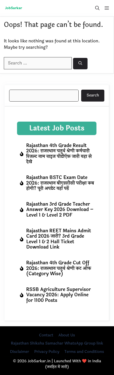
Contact (46, 335)
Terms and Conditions (84, 352)
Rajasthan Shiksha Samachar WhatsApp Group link (57, 343)
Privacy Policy (46, 352)
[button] (97, 8)
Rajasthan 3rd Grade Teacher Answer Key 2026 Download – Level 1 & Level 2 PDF (59, 210)
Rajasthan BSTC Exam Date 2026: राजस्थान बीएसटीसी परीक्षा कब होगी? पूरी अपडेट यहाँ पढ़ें (60, 183)
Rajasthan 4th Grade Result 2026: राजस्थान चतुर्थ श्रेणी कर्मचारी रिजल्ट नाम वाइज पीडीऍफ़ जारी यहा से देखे (59, 154)
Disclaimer (19, 352)
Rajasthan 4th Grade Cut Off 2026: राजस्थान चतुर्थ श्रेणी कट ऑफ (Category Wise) (58, 268)
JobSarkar (13, 8)
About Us (66, 335)
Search (93, 95)
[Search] (80, 63)
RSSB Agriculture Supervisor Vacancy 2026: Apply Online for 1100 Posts (58, 295)
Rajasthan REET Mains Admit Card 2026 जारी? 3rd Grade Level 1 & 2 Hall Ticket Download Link (58, 239)
